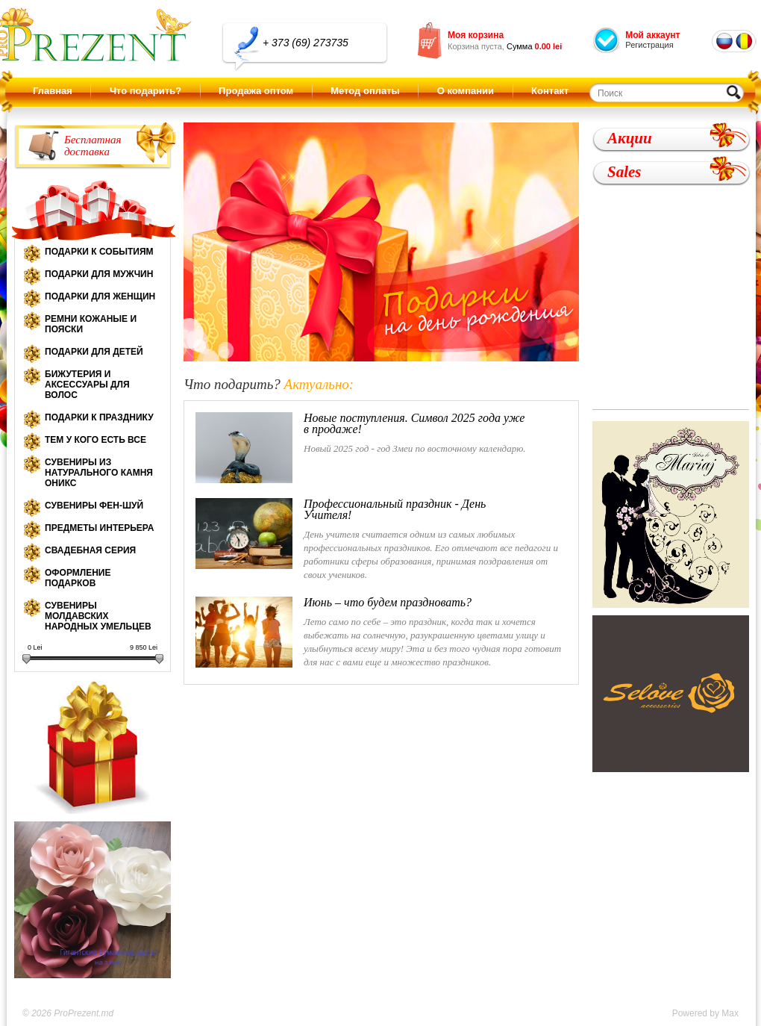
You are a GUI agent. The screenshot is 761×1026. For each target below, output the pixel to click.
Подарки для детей (94, 351)
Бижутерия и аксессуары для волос (87, 384)
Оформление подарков (77, 578)
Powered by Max (705, 1013)
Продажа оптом (256, 90)
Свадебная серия (90, 550)
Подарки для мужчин (99, 274)
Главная (52, 90)
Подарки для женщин (100, 296)
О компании (465, 90)
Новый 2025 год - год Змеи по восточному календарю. (361, 447)
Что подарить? (145, 90)
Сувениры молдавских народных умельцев (98, 616)
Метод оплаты (365, 90)
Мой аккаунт (652, 35)
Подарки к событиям (99, 251)
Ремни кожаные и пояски (91, 324)
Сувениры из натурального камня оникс (99, 472)
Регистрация (649, 44)
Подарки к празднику (99, 417)
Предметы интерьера (99, 528)
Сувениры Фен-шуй (94, 505)
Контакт (550, 90)
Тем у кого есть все (95, 440)
